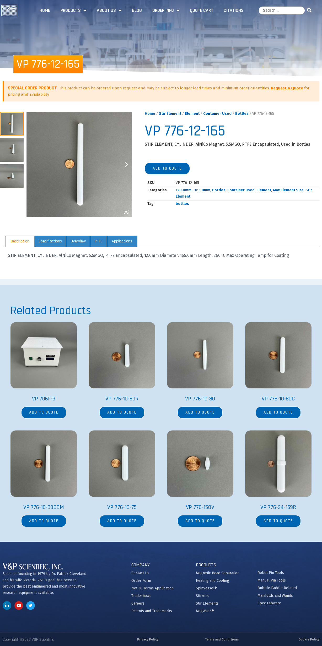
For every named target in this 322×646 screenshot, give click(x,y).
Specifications (50, 241)
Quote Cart (201, 10)
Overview (78, 241)
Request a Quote (287, 88)
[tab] (20, 241)
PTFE (99, 241)
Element (192, 113)
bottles (182, 204)
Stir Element (170, 113)
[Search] (310, 10)
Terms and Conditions (222, 639)
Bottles (242, 113)
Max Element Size (288, 190)
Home (45, 10)
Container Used (217, 113)
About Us (109, 10)
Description (20, 241)
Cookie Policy (308, 639)
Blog (137, 10)
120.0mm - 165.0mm (193, 190)
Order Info (165, 10)
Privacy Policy (147, 639)
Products (73, 10)
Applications (122, 241)
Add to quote (167, 168)
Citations (234, 10)
